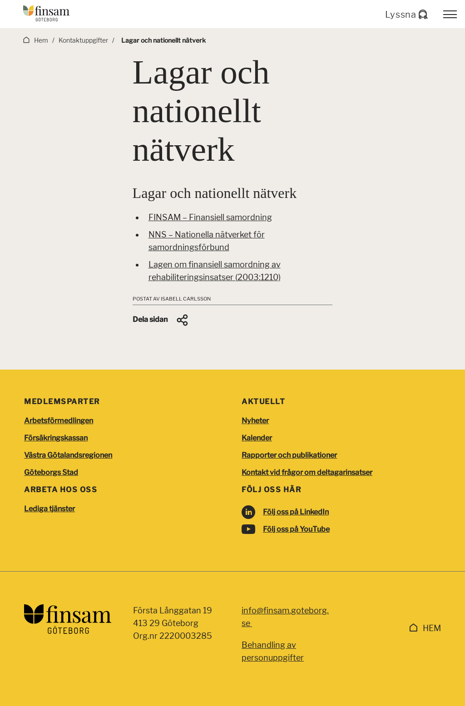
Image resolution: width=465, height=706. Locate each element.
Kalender (257, 438)
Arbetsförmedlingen (58, 420)
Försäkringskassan (56, 438)
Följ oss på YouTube (296, 529)
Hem (432, 628)
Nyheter (255, 420)
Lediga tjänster (49, 508)
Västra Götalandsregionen (68, 455)
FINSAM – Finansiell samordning (210, 217)
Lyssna (406, 14)
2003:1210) (259, 277)
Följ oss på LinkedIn (296, 512)
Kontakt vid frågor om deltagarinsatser (307, 472)
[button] (161, 320)
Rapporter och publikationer (289, 455)
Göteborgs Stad (51, 472)
